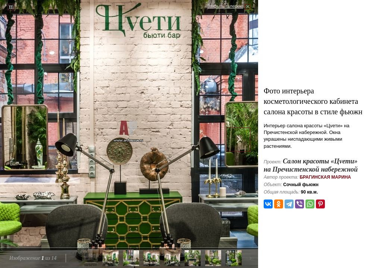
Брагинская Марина (325, 177)
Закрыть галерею (225, 6)
